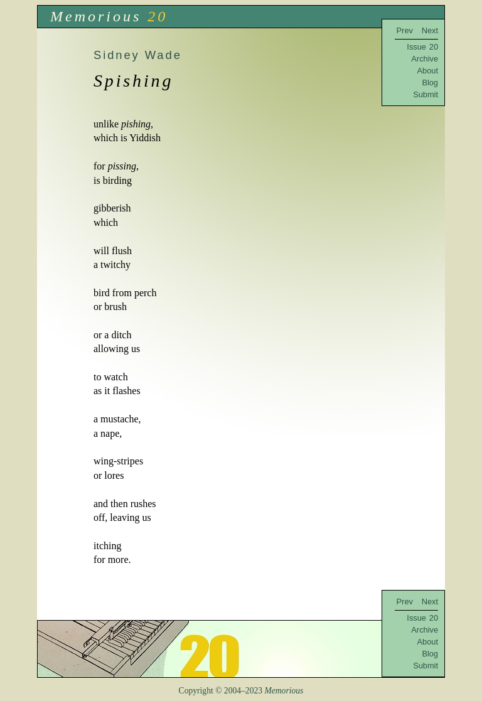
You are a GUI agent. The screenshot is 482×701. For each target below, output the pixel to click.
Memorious (95, 16)
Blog (430, 82)
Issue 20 (422, 46)
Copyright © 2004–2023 (241, 690)
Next (430, 30)
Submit (425, 94)
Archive (424, 58)
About (427, 70)
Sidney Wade (138, 55)
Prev (405, 30)
